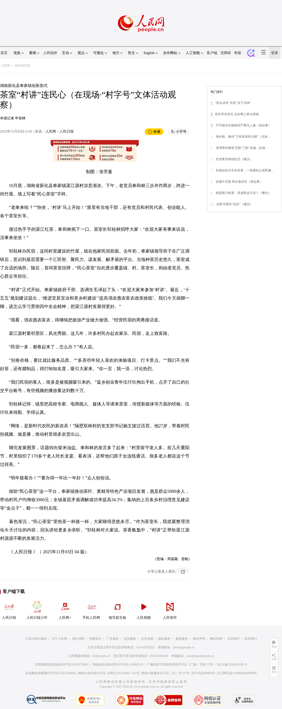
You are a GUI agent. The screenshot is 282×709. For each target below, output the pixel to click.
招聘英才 (95, 638)
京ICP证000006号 (203, 673)
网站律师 (216, 638)
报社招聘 (78, 638)
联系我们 (251, 638)
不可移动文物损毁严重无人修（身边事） (243, 125)
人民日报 (9, 609)
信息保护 (233, 638)
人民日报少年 (37, 609)
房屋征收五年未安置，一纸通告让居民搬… (244, 170)
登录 (274, 53)
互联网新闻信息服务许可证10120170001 (62, 664)
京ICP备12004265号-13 (232, 664)
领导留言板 (22, 65)
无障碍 (225, 53)
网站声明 (199, 638)
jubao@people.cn (184, 647)
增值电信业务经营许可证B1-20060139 (117, 664)
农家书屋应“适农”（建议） (234, 204)
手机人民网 (91, 609)
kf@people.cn (101, 656)
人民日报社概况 (36, 638)
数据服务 (182, 638)
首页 (3, 53)
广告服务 (112, 638)
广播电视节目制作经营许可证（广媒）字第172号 (180, 664)
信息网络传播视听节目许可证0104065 (50, 673)
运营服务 (130, 638)
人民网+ (65, 609)
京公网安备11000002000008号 (237, 673)
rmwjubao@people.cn (200, 656)
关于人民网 (59, 638)
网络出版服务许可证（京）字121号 (165, 673)
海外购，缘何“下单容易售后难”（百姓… (243, 136)
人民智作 (170, 609)
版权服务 (164, 638)
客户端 (212, 53)
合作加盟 (147, 638)
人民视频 (143, 609)
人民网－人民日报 (59, 131)
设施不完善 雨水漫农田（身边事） (239, 181)
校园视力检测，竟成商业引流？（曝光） (243, 193)
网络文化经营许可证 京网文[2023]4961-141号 (108, 673)
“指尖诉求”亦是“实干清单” (233, 103)
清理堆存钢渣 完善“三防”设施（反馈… (241, 148)
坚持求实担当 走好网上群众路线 (237, 114)
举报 (237, 53)
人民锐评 (50, 53)
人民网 (5, 65)
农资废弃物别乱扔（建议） (234, 159)
